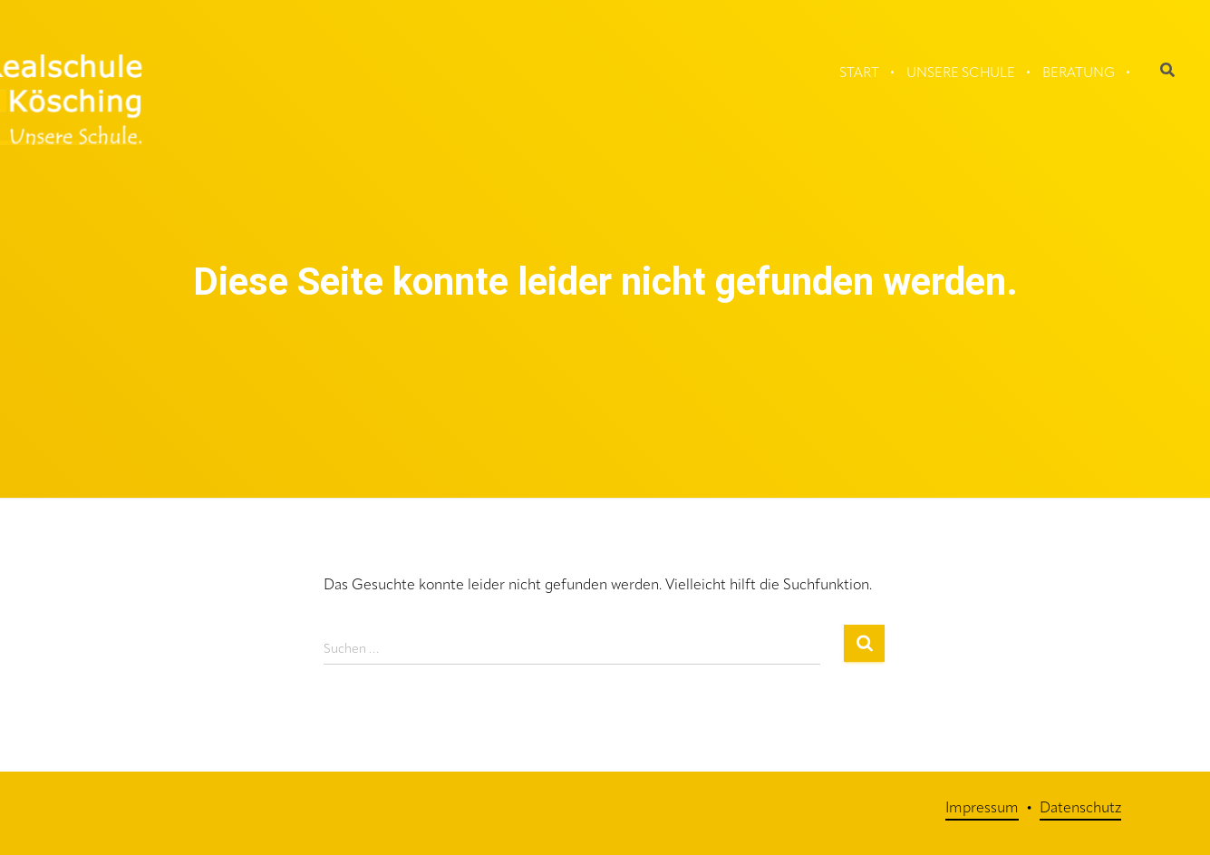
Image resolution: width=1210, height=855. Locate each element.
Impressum (982, 809)
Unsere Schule (960, 74)
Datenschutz (1080, 809)
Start (859, 74)
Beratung (1078, 74)
